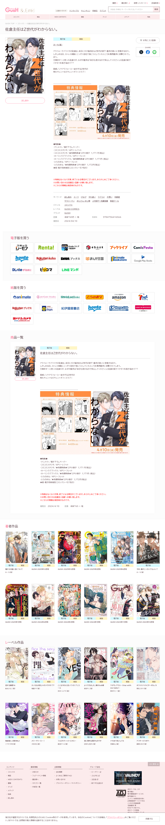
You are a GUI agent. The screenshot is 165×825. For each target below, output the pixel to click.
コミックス (68, 205)
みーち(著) (57, 45)
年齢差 (117, 197)
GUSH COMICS (71, 209)
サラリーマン (69, 201)
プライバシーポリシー (115, 817)
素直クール (114, 201)
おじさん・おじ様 (83, 201)
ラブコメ (101, 197)
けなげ (83, 197)
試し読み (68, 197)
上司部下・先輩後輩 (100, 201)
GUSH (67, 213)
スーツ (76, 197)
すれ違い (92, 197)
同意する (149, 819)
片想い (109, 197)
